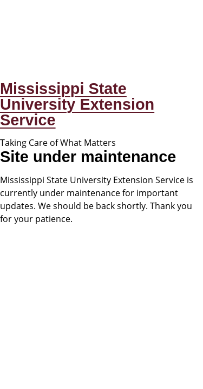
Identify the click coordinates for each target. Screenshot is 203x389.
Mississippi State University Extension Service (77, 104)
